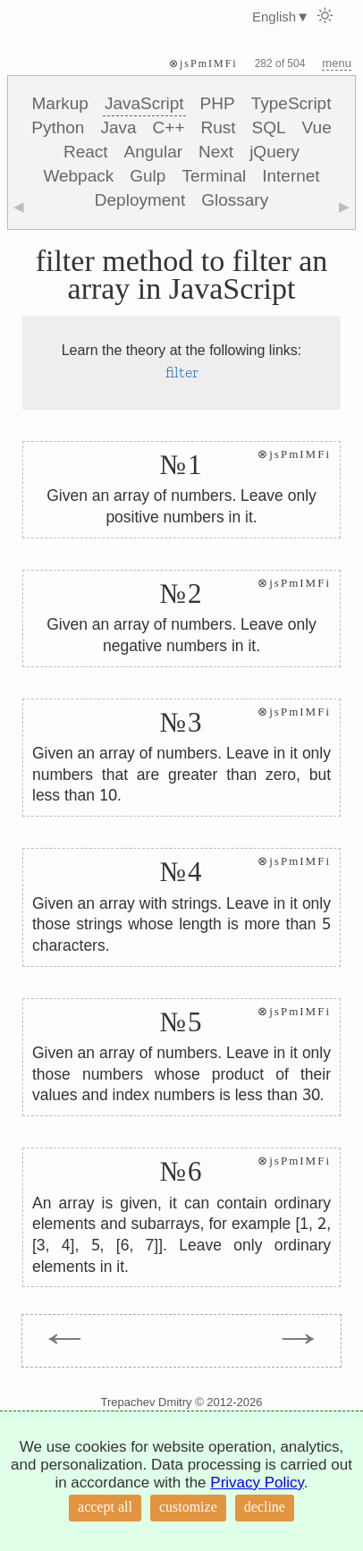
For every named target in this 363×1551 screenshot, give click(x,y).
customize (188, 1506)
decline (264, 1506)
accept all (105, 1506)
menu (336, 63)
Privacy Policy (257, 1482)
